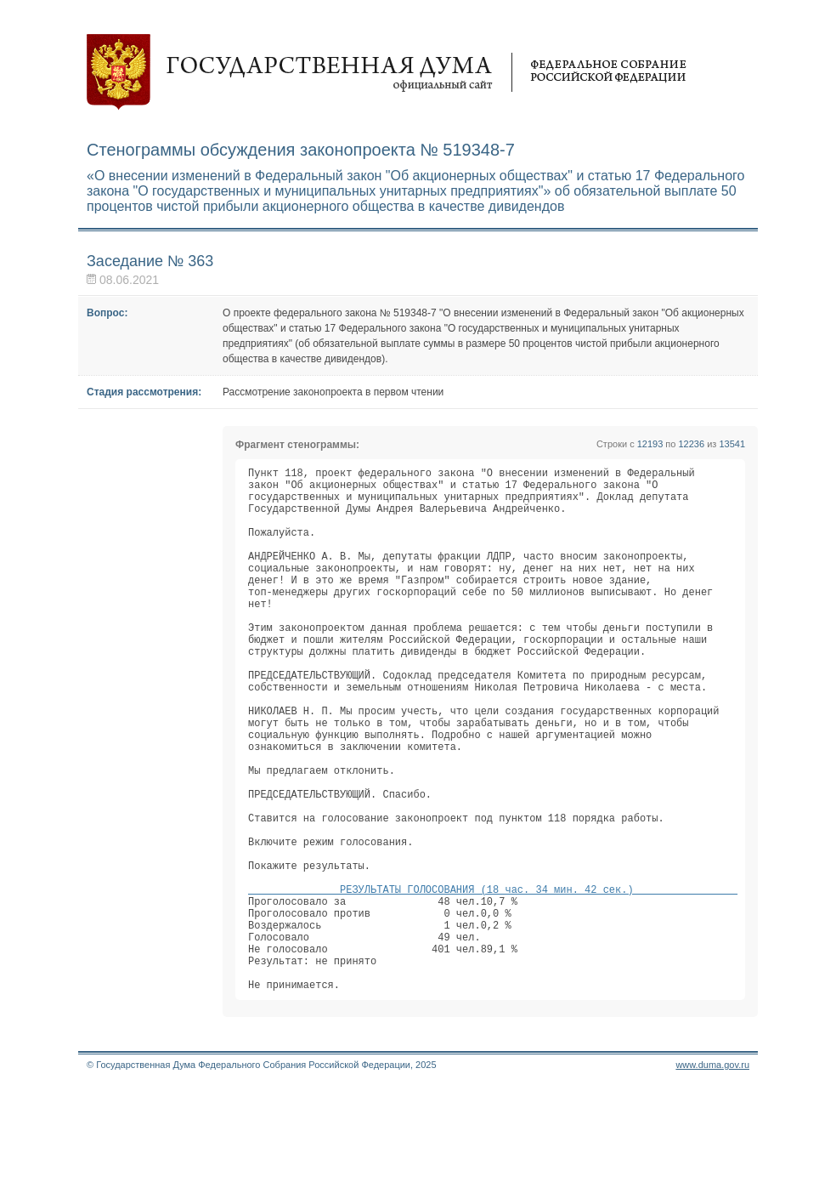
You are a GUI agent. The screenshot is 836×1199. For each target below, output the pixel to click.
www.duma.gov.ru (712, 1177)
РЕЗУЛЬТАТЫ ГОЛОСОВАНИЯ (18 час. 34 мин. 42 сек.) (492, 981)
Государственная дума (386, 72)
